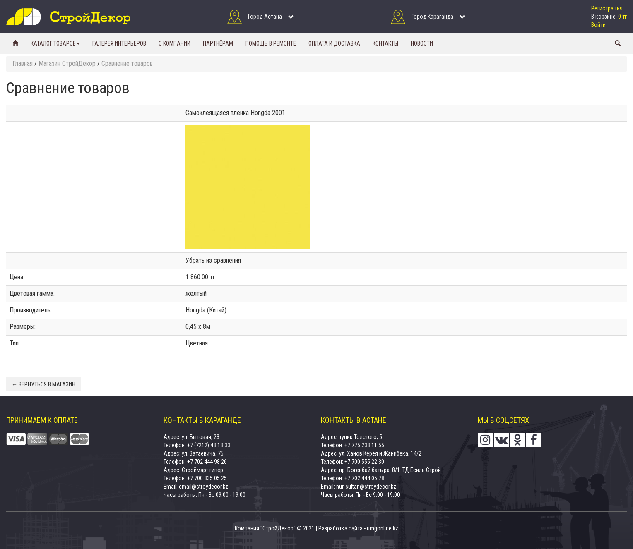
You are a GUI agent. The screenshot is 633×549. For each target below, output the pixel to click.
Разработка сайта (340, 528)
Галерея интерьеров (119, 43)
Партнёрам (218, 43)
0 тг (622, 16)
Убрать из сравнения (213, 260)
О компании (174, 43)
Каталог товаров (55, 43)
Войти (598, 25)
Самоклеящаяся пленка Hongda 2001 (235, 113)
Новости (422, 43)
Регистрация (607, 8)
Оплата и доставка (334, 43)
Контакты (385, 43)
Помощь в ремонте (270, 43)
